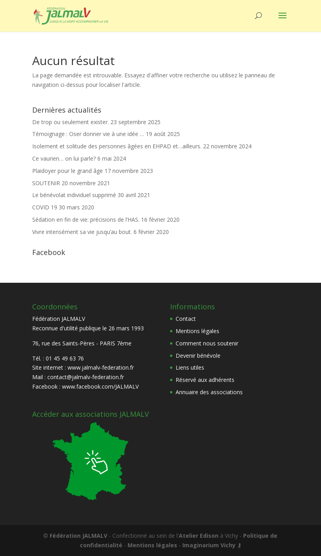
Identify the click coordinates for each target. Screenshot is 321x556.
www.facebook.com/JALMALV (100, 386)
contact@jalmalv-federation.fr (85, 377)
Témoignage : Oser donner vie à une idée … (88, 134)
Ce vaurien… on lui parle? (64, 158)
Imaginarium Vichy (209, 545)
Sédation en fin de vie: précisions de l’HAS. (85, 219)
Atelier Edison (199, 535)
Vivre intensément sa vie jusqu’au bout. (82, 232)
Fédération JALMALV (78, 535)
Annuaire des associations (209, 392)
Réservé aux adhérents (205, 379)
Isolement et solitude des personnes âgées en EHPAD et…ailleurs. (116, 146)
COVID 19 (44, 207)
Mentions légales (197, 331)
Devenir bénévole (198, 355)
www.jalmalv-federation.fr (101, 367)
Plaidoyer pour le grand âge (67, 170)
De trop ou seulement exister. (70, 122)
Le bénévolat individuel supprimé (74, 195)
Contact (186, 318)
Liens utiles (190, 367)
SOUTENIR (46, 183)
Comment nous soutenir (207, 343)
